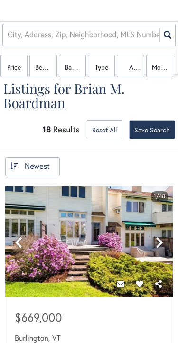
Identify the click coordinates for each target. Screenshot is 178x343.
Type (101, 67)
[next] (159, 242)
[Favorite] (139, 283)
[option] (89, 242)
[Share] (158, 283)
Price (14, 67)
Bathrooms (75, 67)
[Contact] (120, 283)
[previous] (18, 242)
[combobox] (8, 35)
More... (161, 67)
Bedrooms (45, 67)
